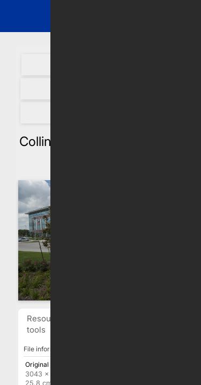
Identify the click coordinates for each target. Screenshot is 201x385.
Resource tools (45, 324)
